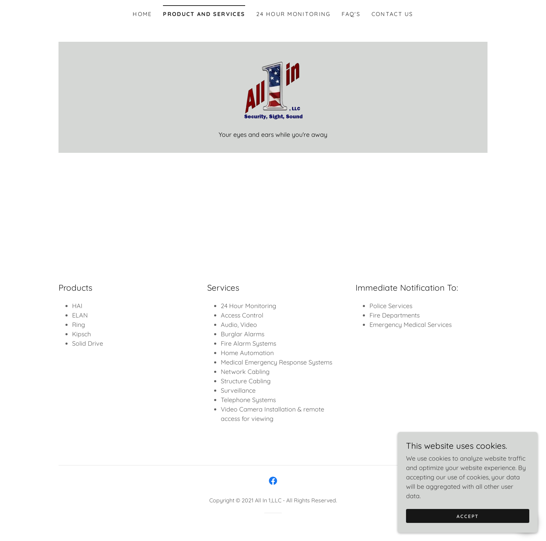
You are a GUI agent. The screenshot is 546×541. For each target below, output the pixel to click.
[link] (273, 90)
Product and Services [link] (204, 13)
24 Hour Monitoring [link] (293, 13)
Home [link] (142, 13)
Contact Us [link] (392, 13)
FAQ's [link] (351, 13)
